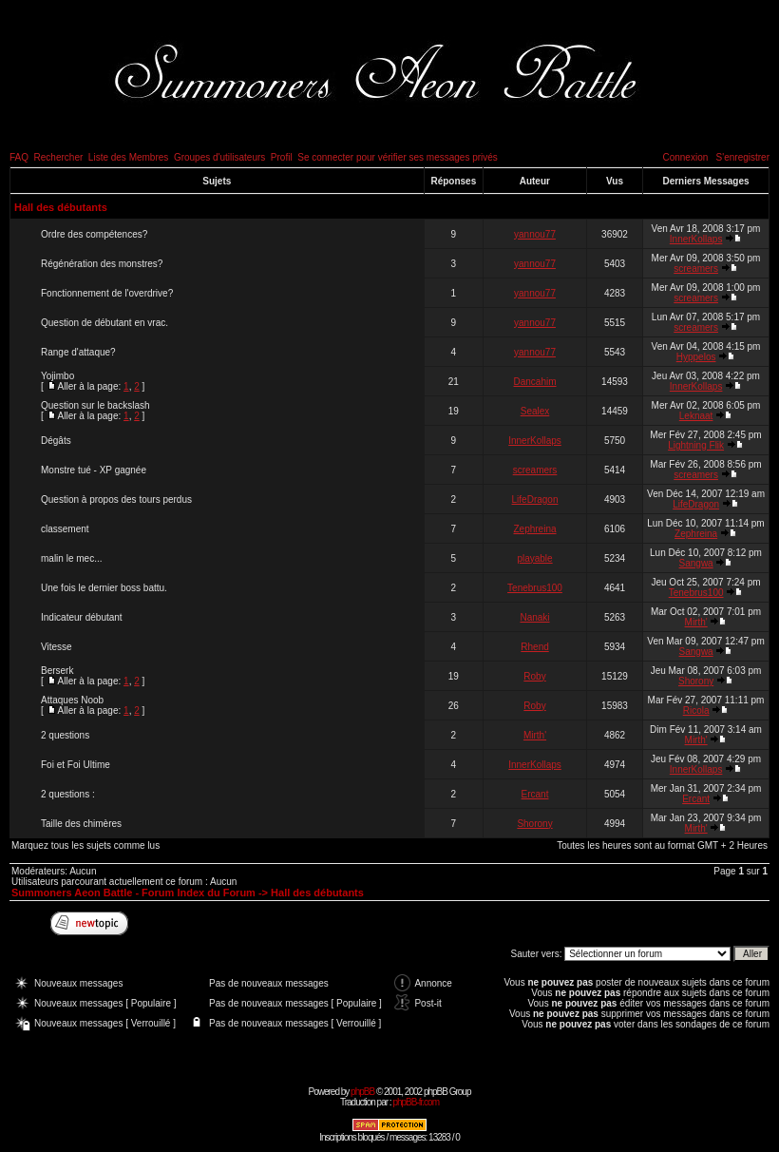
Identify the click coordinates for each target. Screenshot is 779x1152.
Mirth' (696, 622)
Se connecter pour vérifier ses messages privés (397, 157)
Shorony (695, 681)
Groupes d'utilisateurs (219, 157)
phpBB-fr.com (415, 1102)
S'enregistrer (743, 157)
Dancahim (535, 381)
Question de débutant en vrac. (104, 322)
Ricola (696, 710)
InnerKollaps (696, 239)
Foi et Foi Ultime (75, 764)
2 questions (65, 735)
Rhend (534, 647)
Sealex (535, 411)
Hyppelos (696, 357)
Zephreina (535, 529)
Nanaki (534, 617)
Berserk (57, 670)
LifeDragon (535, 499)
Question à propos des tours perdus (116, 499)
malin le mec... (71, 558)
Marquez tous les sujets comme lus (85, 845)
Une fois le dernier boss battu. (104, 588)
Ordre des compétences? (94, 234)
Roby (534, 676)
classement (65, 529)
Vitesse (56, 647)
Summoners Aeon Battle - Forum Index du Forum (133, 892)
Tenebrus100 (534, 588)
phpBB (362, 1091)
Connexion (685, 157)
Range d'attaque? (78, 352)
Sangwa (696, 563)
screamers (696, 268)
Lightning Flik (696, 445)
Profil (282, 157)
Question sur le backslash (95, 405)
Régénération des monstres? (101, 264)
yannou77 (535, 234)
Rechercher (59, 157)
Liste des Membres (128, 157)
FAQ (19, 157)
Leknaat (696, 416)
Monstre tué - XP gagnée (93, 470)
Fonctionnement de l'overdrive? (107, 293)
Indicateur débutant (82, 617)
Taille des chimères (81, 823)
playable (534, 558)
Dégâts (56, 440)
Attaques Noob (72, 700)
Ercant (535, 794)
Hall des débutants (60, 207)
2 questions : (68, 794)
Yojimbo (57, 376)
